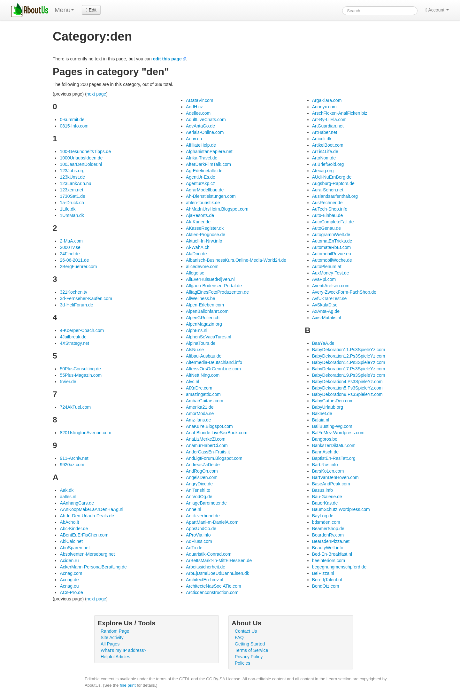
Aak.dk (66, 490)
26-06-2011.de (74, 260)
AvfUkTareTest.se (329, 298)
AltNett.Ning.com (202, 375)
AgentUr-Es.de (200, 177)
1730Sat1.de (72, 196)
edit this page (167, 58)
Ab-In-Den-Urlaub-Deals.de (87, 515)
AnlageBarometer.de (206, 503)
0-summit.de (72, 119)
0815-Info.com (74, 125)
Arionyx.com (324, 106)
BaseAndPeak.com (331, 483)
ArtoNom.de (324, 157)
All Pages (110, 643)
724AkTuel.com (75, 407)
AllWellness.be (200, 298)
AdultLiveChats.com (206, 119)
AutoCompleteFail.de (333, 221)
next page (96, 94)
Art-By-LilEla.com (329, 119)
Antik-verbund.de (203, 515)
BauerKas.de (325, 503)
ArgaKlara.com (327, 100)
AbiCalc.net (71, 541)
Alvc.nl (192, 381)
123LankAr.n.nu (75, 183)
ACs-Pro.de (71, 592)
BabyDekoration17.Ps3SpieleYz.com (348, 368)
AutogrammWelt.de (331, 234)
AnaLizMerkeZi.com (206, 439)
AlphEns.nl (196, 330)
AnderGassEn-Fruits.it (208, 451)
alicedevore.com (202, 266)
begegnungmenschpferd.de (339, 566)
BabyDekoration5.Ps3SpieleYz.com (347, 387)
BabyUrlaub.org (327, 407)
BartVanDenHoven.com (335, 477)
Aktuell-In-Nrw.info (204, 240)
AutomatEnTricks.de (332, 240)
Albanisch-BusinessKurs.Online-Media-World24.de (236, 260)
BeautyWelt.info (327, 547)
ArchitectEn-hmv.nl (204, 579)
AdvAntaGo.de (200, 125)
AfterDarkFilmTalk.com (208, 164)
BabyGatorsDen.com (333, 400)
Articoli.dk (322, 138)
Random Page (115, 631)
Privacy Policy (249, 656)
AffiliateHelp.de (201, 145)
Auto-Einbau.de (327, 215)
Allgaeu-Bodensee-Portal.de (214, 285)
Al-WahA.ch (197, 247)
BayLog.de (323, 515)
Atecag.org (323, 170)
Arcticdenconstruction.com (212, 592)
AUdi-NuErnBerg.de (332, 177)
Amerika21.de (199, 407)
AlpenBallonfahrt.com (207, 311)
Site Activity (112, 637)
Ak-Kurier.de (198, 221)
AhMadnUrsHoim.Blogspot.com (217, 209)
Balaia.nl (320, 419)
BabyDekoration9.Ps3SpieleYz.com (347, 394)
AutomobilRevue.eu (331, 253)
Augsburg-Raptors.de (333, 183)
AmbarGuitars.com (204, 400)
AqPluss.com (199, 541)
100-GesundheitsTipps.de (85, 151)
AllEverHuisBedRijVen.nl (210, 279)
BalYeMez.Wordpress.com (338, 432)
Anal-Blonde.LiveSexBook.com (216, 432)
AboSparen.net (74, 547)
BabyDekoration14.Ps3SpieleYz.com (348, 362)
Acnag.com (71, 573)
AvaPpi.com (324, 279)
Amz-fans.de (198, 419)
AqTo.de (194, 547)
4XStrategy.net (74, 343)
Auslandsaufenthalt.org (335, 196)
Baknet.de (322, 413)
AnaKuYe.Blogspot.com (209, 426)
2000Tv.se (70, 247)
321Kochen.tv (73, 292)
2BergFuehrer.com (78, 266)
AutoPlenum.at (326, 266)
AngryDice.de (199, 483)
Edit (91, 9)
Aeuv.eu (194, 138)
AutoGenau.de (326, 228)
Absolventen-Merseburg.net (87, 554)
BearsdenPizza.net (331, 541)
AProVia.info (198, 534)
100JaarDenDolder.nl (81, 164)
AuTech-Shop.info (330, 209)
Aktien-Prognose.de (205, 234)
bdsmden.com (326, 522)
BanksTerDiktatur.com (334, 445)
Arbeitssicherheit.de (205, 566)
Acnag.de (69, 579)
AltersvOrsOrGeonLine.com (213, 368)
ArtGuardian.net (328, 125)
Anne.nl (193, 509)
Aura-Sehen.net (327, 189)
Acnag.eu (69, 586)
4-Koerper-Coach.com (82, 330)
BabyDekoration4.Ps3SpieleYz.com (347, 381)
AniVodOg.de (199, 496)
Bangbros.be (324, 439)
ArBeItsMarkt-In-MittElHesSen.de (219, 560)
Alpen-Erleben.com (205, 304)
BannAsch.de (325, 451)
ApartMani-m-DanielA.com (212, 522)
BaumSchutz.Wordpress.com (341, 509)
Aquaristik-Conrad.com (208, 554)
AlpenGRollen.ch (202, 317)
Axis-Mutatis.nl (326, 317)
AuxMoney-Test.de (330, 272)
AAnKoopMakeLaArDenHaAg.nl (91, 509)
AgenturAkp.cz (200, 183)
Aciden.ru (69, 560)
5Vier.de (68, 381)
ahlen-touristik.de (203, 202)
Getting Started (250, 643)
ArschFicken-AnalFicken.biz (339, 113)
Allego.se (195, 272)
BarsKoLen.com (328, 471)
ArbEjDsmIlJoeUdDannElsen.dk (217, 573)
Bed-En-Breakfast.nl (332, 554)
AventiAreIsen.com (330, 285)
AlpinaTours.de (201, 343)
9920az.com (72, 464)
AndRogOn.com (202, 471)
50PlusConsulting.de (80, 368)
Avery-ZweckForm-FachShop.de (344, 292)
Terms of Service (251, 650)
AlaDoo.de (196, 253)
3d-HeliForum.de (76, 304)
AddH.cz (194, 106)
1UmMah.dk (72, 215)
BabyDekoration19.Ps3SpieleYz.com (348, 375)
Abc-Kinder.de (74, 528)
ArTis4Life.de (325, 151)
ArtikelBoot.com (327, 145)
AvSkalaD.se (325, 304)
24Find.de (70, 253)
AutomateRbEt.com (331, 247)
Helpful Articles (115, 656)
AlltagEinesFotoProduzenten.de (217, 292)
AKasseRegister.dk (205, 228)
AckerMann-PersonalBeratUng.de (93, 566)
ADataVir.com (199, 100)
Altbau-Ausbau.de (203, 356)
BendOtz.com (325, 586)
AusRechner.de (327, 202)
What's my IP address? (123, 650)
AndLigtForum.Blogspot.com (214, 458)
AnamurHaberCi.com (207, 445)
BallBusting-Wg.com (332, 426)
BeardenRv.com (328, 534)
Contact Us (246, 631)
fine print (128, 685)
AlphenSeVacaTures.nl (208, 336)
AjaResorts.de (200, 215)
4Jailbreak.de (73, 336)
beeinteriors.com (328, 560)
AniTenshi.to (198, 490)
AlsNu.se (195, 349)
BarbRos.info (325, 464)
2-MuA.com (71, 240)
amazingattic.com (203, 394)
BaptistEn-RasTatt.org (334, 458)
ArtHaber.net (324, 132)
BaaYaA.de (323, 343)
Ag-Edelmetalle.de (204, 170)
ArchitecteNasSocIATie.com (213, 586)
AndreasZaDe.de (203, 464)
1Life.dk (67, 209)
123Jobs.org (72, 170)
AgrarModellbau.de (205, 189)
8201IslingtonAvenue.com (85, 432)
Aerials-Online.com (205, 132)
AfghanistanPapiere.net (209, 151)
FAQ (239, 637)
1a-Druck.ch (72, 202)
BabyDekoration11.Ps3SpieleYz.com (348, 349)
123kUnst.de (72, 177)
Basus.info (322, 490)
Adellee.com (198, 113)
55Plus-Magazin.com (81, 375)
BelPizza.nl (323, 573)
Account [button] (437, 9)
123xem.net (71, 189)
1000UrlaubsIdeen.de (81, 157)
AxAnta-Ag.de (326, 311)
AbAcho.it (69, 522)
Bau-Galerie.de (327, 496)
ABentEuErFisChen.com (84, 534)
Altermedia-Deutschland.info (214, 362)
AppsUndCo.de (201, 528)
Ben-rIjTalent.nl (327, 579)
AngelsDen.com (202, 477)
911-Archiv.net (74, 458)
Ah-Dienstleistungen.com (211, 196)
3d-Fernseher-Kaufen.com (86, 298)
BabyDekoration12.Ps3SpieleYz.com (348, 356)
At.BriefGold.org (328, 164)
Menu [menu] (64, 9)
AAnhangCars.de (77, 503)
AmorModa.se (200, 413)
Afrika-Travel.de (201, 157)
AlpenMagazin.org (204, 324)
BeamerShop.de (328, 528)
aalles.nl (68, 496)
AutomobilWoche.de (332, 260)
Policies (242, 663)
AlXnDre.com (199, 387)
